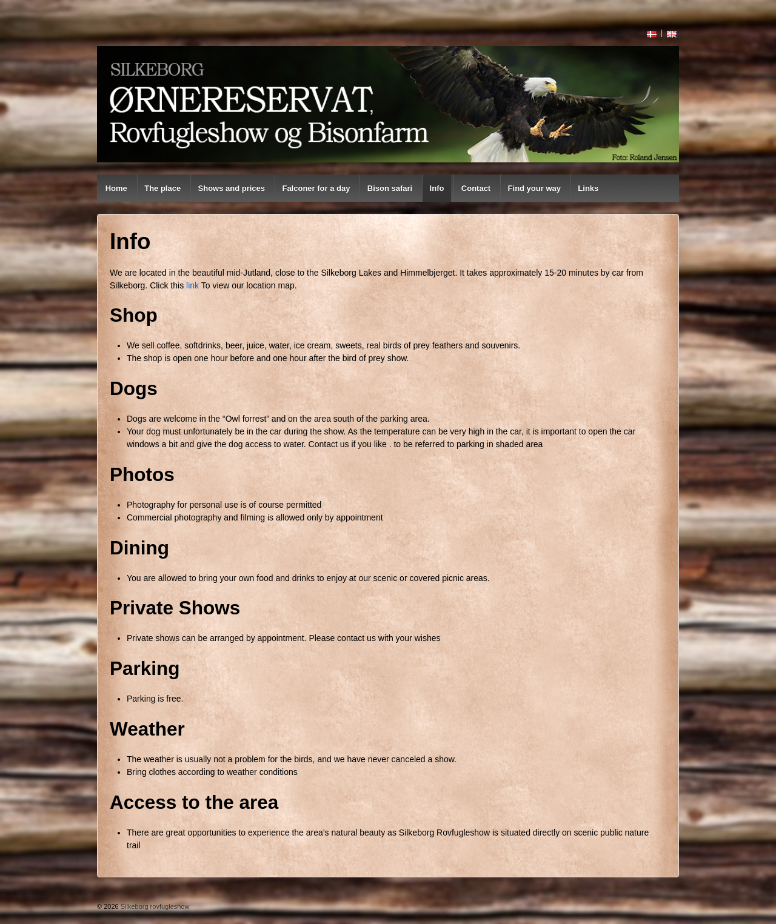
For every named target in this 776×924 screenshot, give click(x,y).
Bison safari (389, 188)
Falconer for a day (316, 188)
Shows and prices (232, 188)
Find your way (534, 188)
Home (116, 188)
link (192, 285)
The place (162, 188)
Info (437, 188)
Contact (475, 188)
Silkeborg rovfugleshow (154, 906)
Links (588, 188)
